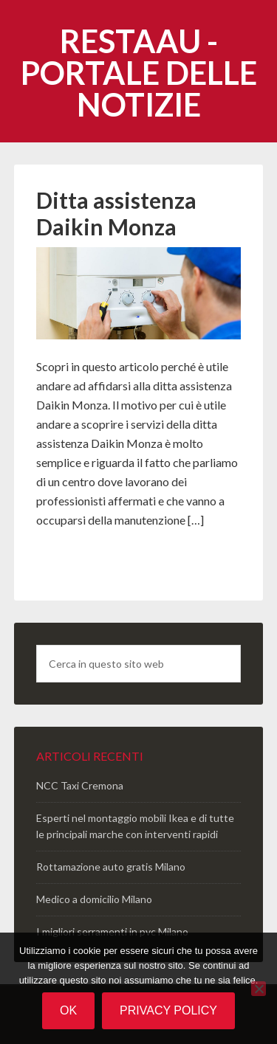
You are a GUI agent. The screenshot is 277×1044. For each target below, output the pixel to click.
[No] (258, 988)
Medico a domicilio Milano (94, 899)
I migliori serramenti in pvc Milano (112, 931)
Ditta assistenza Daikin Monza (116, 213)
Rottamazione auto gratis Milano (110, 866)
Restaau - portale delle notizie (139, 72)
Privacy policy (168, 1010)
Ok (68, 1010)
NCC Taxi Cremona (79, 785)
